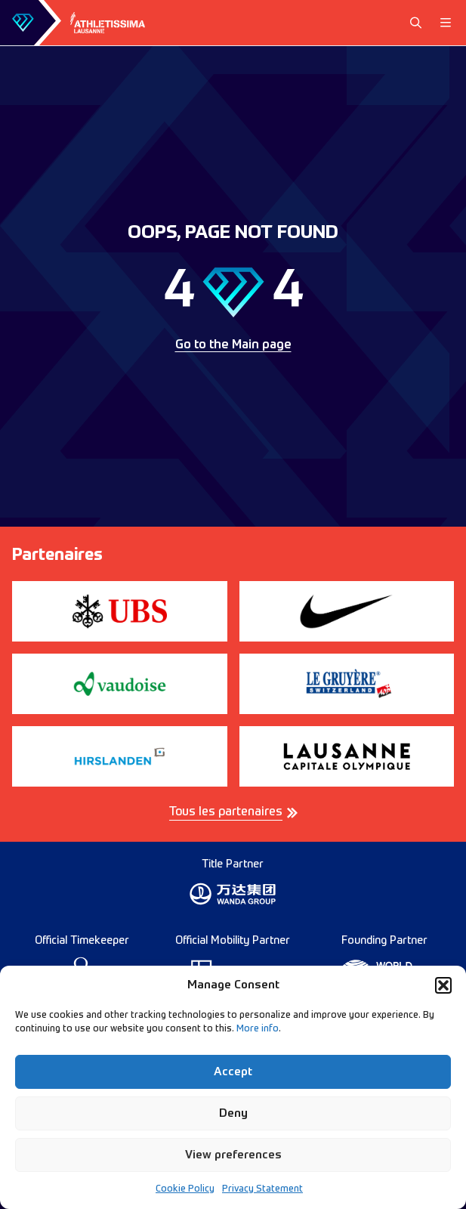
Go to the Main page (233, 345)
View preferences (233, 1155)
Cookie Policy (185, 1189)
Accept (233, 1072)
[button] (443, 985)
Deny (233, 1113)
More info (257, 1029)
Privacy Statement (262, 1189)
